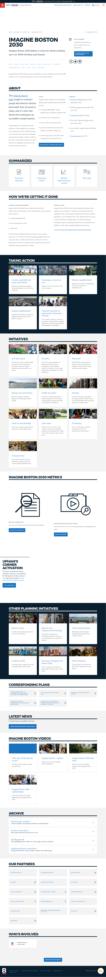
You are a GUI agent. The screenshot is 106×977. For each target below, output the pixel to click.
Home (10, 32)
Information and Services (62, 5)
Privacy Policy (14, 970)
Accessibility (57, 970)
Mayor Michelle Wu (26, 5)
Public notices (78, 5)
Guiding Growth (76, 115)
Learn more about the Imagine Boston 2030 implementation (72, 230)
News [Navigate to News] (23, 67)
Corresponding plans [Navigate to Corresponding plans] (14, 67)
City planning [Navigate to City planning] (56, 64)
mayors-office (26, 32)
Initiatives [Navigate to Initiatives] (32, 64)
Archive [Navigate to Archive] (34, 67)
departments (17, 32)
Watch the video (60, 534)
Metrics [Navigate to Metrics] (39, 64)
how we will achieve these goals (51, 144)
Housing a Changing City (78, 99)
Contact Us (13, 972)
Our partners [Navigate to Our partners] (41, 67)
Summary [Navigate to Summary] (16, 64)
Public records (46, 970)
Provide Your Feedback (53, 959)
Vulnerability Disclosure (29, 970)
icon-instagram (80, 61)
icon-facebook (71, 61)
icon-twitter (75, 61)
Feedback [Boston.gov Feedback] (87, 5)
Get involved (9, 585)
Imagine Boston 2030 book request (82, 54)
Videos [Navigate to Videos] (28, 67)
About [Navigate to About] (10, 64)
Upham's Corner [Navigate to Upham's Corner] (47, 64)
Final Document (76, 136)
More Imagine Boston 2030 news (22, 726)
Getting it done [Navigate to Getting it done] (24, 64)
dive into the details (17, 530)
